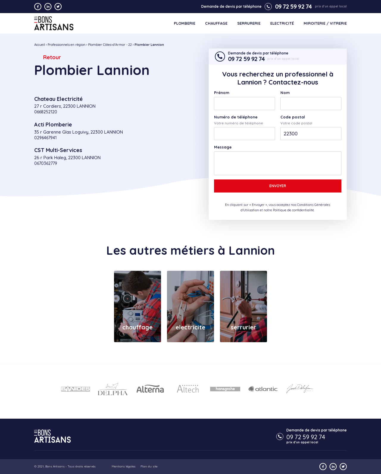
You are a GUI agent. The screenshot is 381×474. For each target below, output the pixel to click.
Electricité (282, 23)
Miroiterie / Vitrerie (325, 23)
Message (223, 147)
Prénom (221, 92)
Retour (52, 57)
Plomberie (184, 23)
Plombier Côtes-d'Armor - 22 (110, 45)
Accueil (39, 45)
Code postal (292, 117)
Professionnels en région (66, 45)
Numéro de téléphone (235, 117)
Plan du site (148, 466)
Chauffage (216, 23)
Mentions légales (123, 466)
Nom (285, 92)
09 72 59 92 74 (288, 6)
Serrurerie (248, 23)
